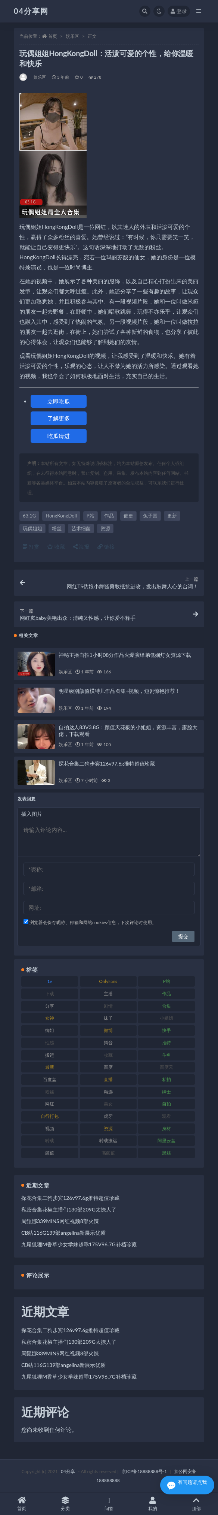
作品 (109, 516)
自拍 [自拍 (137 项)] (166, 1104)
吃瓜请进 (58, 435)
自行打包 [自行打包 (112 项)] (50, 1116)
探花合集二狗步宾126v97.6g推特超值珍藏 (107, 763)
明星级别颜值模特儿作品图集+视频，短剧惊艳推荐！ (119, 691)
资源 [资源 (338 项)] (108, 1128)
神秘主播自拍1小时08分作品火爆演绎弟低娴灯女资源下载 (125, 655)
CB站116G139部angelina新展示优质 (63, 1232)
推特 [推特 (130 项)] (166, 1042)
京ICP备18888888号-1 (144, 1471)
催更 (128, 516)
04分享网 (31, 10)
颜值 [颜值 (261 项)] (49, 1153)
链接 (106, 546)
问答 (109, 1504)
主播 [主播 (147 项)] (108, 993)
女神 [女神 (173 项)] (49, 1018)
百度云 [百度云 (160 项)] (166, 1067)
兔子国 (150, 516)
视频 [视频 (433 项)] (49, 1128)
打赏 (31, 546)
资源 (105, 528)
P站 (90, 516)
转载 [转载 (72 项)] (49, 1140)
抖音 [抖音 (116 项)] (108, 1042)
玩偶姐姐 (32, 528)
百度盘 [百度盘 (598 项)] (49, 1079)
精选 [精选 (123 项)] (108, 1092)
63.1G (29, 516)
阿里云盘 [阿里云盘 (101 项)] (166, 1140)
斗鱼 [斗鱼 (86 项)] (166, 1055)
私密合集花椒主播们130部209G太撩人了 (68, 1209)
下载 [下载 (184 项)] (49, 993)
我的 (152, 1504)
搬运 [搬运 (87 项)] (49, 1055)
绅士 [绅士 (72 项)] (166, 1092)
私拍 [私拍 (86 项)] (166, 1079)
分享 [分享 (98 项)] (49, 1006)
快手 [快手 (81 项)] (166, 1030)
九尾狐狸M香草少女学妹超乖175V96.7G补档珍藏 (79, 1244)
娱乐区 (72, 36)
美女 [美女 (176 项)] (108, 1104)
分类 (65, 1504)
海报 (81, 546)
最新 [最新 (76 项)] (49, 1067)
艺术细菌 (81, 528)
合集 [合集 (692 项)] (166, 1006)
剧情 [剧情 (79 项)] (108, 1006)
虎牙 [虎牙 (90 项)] (108, 1116)
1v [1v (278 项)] (49, 981)
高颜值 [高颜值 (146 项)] (108, 1153)
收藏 (56, 546)
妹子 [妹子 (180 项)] (108, 1018)
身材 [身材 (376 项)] (166, 1128)
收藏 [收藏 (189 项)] (108, 1055)
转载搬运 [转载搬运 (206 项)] (108, 1140)
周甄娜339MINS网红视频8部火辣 (60, 1221)
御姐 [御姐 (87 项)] (49, 1030)
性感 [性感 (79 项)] (49, 1042)
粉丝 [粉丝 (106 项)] (49, 1092)
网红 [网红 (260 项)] (49, 1104)
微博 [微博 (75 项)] (108, 1030)
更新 (172, 516)
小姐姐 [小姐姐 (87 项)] (166, 1018)
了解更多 (58, 418)
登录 (179, 11)
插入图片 (31, 814)
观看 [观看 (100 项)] (166, 1116)
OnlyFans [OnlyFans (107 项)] (108, 981)
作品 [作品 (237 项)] (166, 993)
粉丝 (57, 528)
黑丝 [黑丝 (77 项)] (166, 1153)
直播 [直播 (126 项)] (108, 1079)
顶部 (196, 1504)
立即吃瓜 (58, 401)
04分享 (68, 1471)
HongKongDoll (61, 516)
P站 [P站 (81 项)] (166, 981)
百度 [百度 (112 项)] (108, 1067)
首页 (52, 36)
